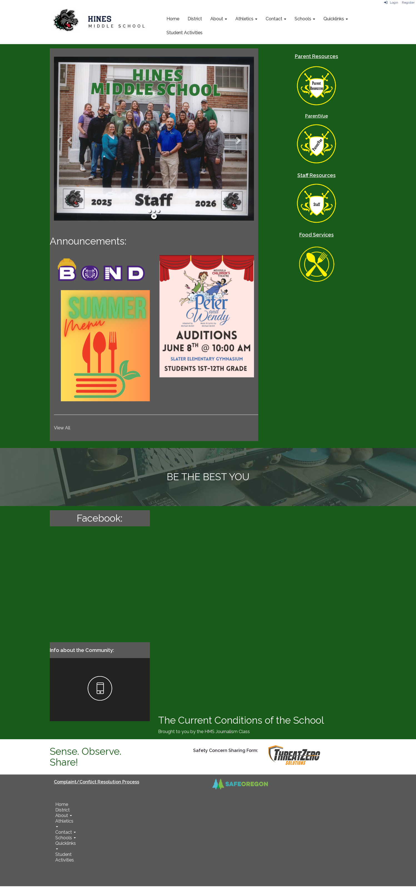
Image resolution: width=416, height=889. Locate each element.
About (218, 18)
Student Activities (184, 32)
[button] (69, 139)
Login (391, 2)
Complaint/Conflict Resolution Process (96, 782)
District (195, 18)
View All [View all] (62, 427)
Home (172, 18)
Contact (276, 18)
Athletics (246, 18)
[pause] (154, 216)
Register (408, 2)
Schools (305, 18)
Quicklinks (335, 18)
